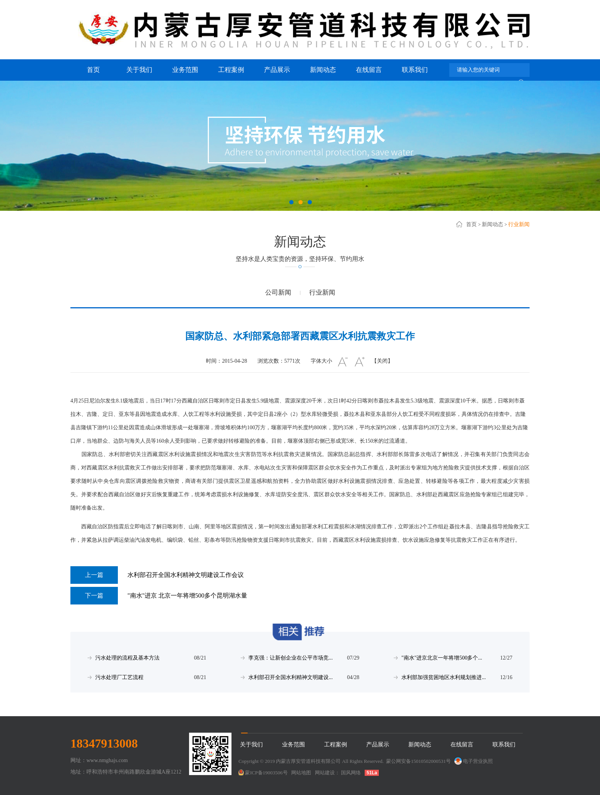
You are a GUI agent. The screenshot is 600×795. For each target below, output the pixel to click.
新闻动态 (323, 69)
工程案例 (231, 69)
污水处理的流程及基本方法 (127, 658)
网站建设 (325, 772)
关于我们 (139, 69)
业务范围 (185, 69)
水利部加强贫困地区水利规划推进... (443, 677)
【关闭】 (382, 361)
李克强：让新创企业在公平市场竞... (290, 658)
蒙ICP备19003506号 (266, 772)
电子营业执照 (473, 761)
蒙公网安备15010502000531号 (418, 761)
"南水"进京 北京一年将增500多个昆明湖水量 (158, 595)
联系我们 (415, 69)
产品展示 (277, 69)
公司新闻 (278, 292)
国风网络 (351, 772)
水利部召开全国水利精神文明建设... (290, 677)
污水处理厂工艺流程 (119, 677)
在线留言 (369, 69)
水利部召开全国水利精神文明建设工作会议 (157, 575)
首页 (93, 69)
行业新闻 (519, 224)
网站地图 (301, 772)
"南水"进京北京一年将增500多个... (441, 658)
